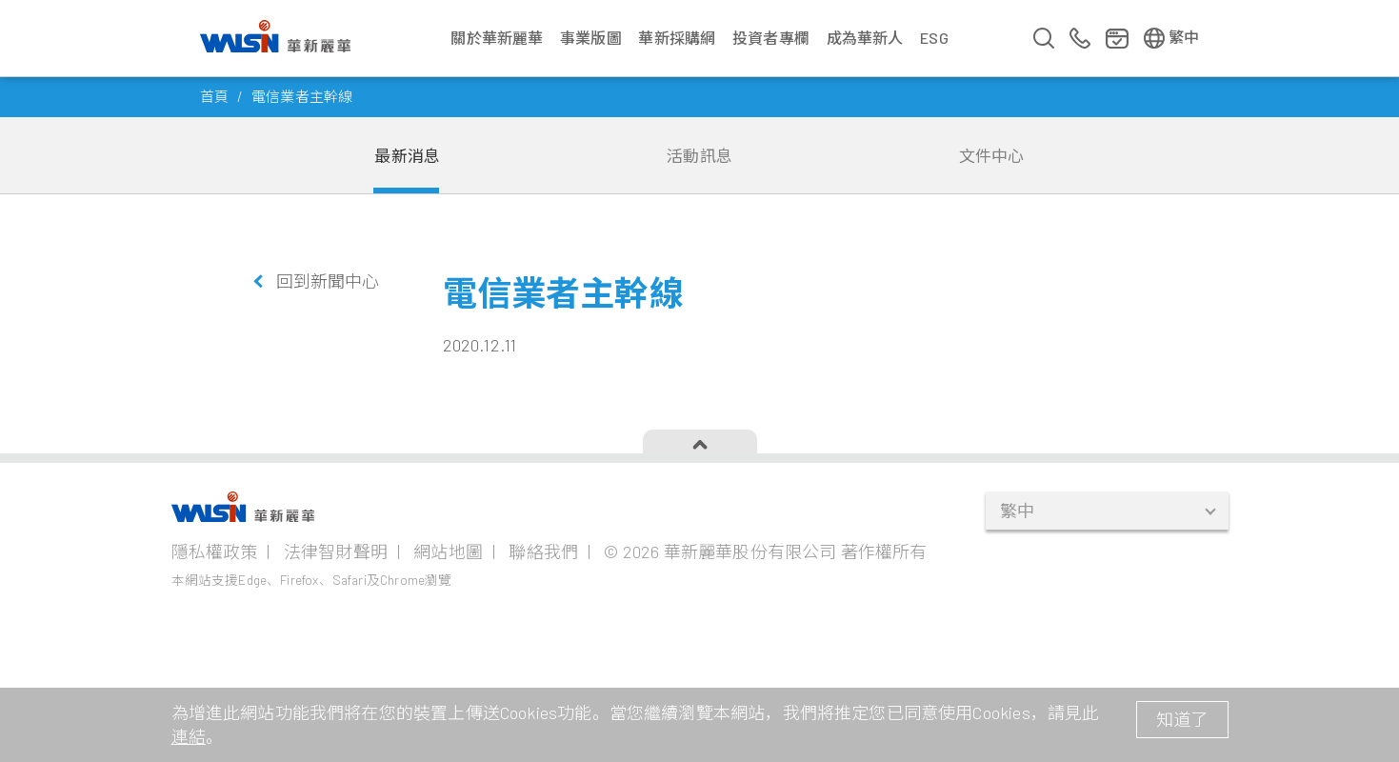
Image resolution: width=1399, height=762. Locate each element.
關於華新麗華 (496, 38)
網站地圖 (448, 551)
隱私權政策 (214, 551)
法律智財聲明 (336, 551)
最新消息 (407, 155)
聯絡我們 (543, 551)
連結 (188, 736)
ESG (934, 38)
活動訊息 (699, 155)
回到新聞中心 (328, 281)
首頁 (214, 96)
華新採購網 (676, 38)
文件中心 (992, 155)
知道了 (1182, 719)
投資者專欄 (770, 38)
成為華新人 (865, 38)
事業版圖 (591, 38)
